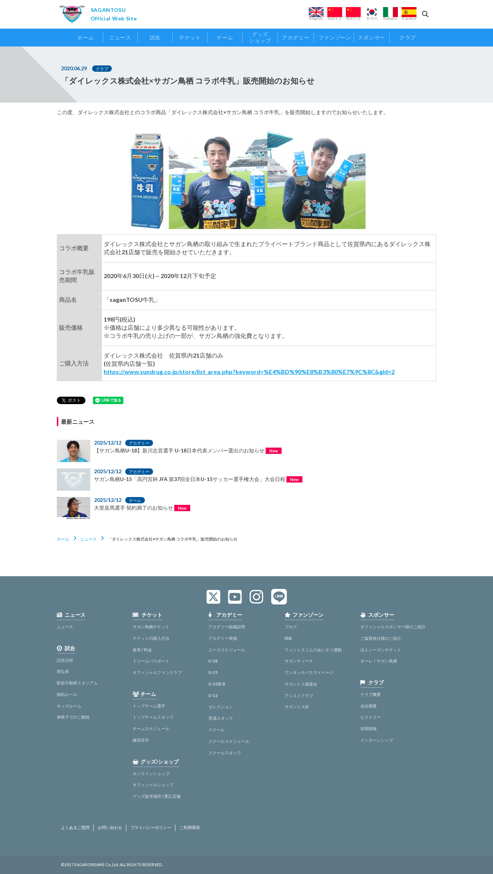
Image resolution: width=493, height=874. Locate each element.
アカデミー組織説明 (226, 626)
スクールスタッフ (224, 752)
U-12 (212, 695)
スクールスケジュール (228, 741)
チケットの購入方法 (151, 638)
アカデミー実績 (222, 638)
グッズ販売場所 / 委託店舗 (157, 796)
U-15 (212, 672)
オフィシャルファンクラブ (157, 672)
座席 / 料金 (142, 649)
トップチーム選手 (149, 705)
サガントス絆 (297, 706)
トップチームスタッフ (153, 717)
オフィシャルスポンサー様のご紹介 (393, 626)
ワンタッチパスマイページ (309, 672)
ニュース (88, 538)
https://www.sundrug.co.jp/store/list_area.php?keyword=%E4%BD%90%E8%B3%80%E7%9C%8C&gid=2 (249, 371)
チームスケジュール (151, 728)
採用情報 (368, 728)
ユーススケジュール (226, 649)
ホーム (63, 538)
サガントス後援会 (301, 683)
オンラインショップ (151, 773)
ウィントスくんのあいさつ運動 (313, 649)
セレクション (220, 706)
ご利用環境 (189, 827)
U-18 (212, 660)
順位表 (63, 671)
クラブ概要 (370, 694)
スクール (216, 729)
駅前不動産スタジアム (77, 682)
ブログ (291, 626)
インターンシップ (376, 740)
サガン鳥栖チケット (151, 626)
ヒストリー (370, 717)
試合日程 (65, 660)
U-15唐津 (217, 683)
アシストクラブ (299, 695)
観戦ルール (67, 694)
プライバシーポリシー (150, 827)
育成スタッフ (220, 718)
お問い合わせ (110, 827)
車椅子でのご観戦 (73, 717)
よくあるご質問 (75, 827)
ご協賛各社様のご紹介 (380, 638)
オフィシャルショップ (153, 784)
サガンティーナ (299, 660)
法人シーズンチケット (380, 649)
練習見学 (141, 740)
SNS (288, 638)
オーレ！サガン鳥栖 (378, 660)
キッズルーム (69, 705)
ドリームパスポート (151, 660)
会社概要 (368, 705)
